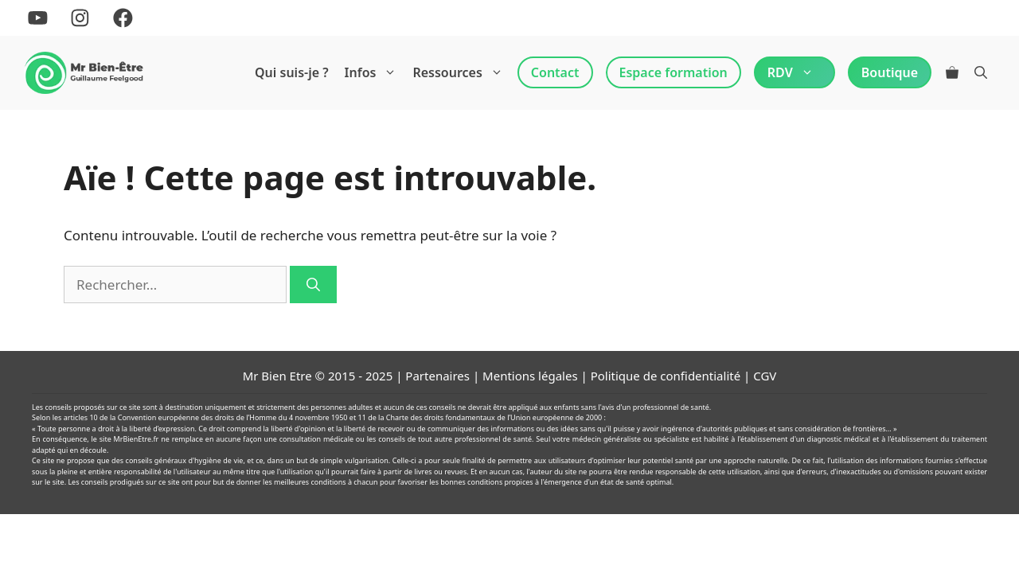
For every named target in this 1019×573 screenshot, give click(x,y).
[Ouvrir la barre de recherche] (980, 72)
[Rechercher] (313, 285)
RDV (794, 72)
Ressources (461, 72)
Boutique (889, 72)
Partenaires (437, 376)
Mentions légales (530, 376)
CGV (764, 376)
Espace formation (673, 72)
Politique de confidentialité (665, 376)
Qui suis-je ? (292, 72)
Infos (375, 72)
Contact (555, 72)
